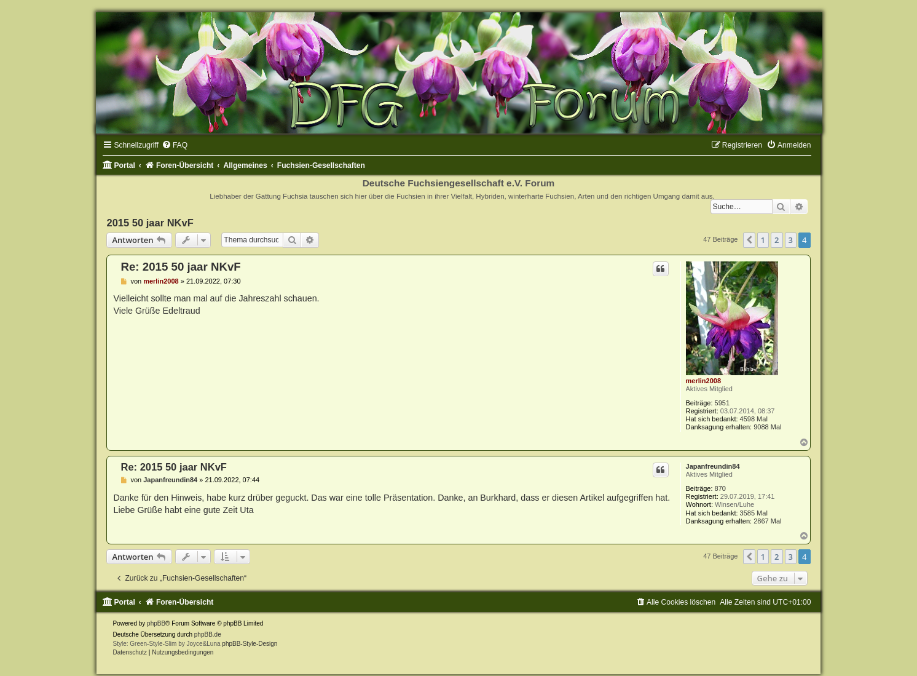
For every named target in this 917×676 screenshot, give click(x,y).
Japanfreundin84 (713, 466)
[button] (749, 240)
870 (720, 488)
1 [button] (763, 239)
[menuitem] (174, 145)
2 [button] (776, 239)
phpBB (156, 623)
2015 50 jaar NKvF (149, 222)
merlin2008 (703, 380)
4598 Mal (754, 419)
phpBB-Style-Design (249, 643)
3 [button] (791, 239)
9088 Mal (767, 427)
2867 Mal (767, 521)
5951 (722, 403)
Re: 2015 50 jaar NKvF (180, 266)
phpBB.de (207, 634)
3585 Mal (754, 513)
